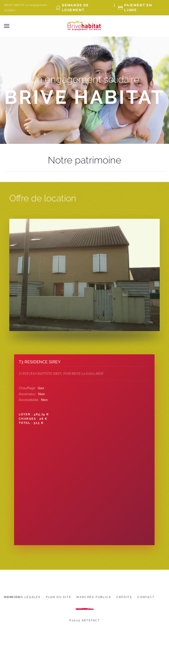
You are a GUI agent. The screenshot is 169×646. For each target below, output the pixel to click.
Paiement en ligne (138, 7)
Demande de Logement (75, 7)
